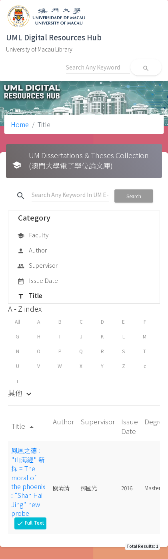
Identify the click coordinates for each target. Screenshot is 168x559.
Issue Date (37, 281)
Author (32, 250)
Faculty (32, 235)
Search (133, 196)
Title (29, 296)
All (17, 321)
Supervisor (37, 266)
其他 (21, 393)
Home (20, 124)
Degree (155, 421)
